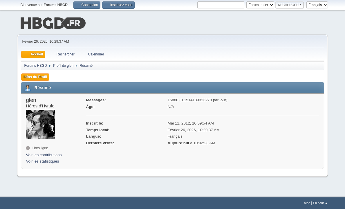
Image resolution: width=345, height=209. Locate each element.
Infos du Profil (35, 76)
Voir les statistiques (42, 161)
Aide (307, 203)
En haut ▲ (320, 203)
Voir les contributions (44, 154)
